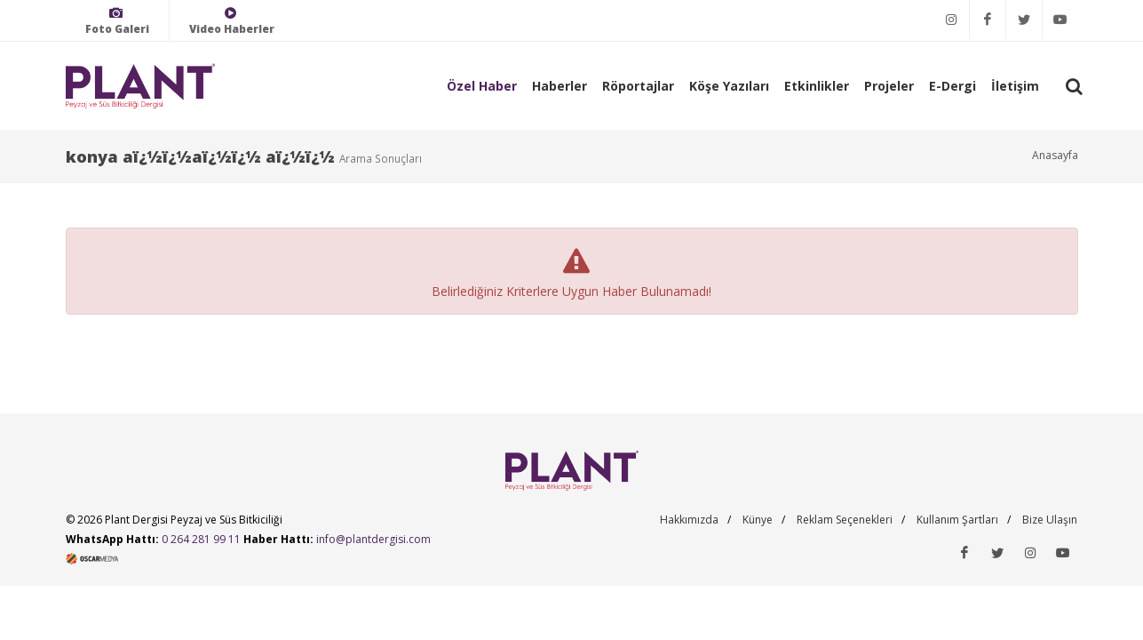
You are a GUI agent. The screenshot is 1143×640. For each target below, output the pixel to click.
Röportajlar (638, 85)
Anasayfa (1055, 155)
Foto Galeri (117, 20)
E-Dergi (952, 85)
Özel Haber (482, 85)
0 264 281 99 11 (201, 539)
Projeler (889, 85)
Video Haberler (231, 20)
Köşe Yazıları (729, 85)
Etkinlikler (816, 85)
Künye (757, 519)
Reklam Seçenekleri (845, 519)
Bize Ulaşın (1049, 519)
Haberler (559, 85)
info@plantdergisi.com (373, 539)
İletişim (1015, 85)
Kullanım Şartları (957, 519)
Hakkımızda (689, 519)
